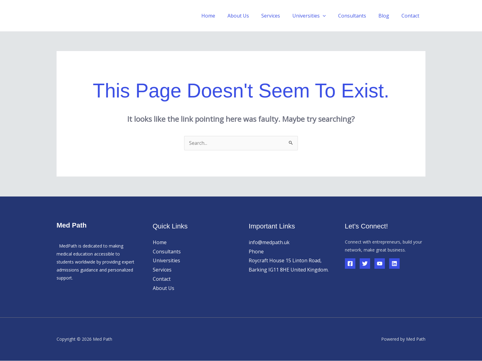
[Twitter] (365, 264)
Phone (256, 251)
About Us (252, 15)
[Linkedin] (394, 264)
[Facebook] (350, 264)
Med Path (81, 16)
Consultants (358, 15)
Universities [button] (317, 15)
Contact (412, 15)
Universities (166, 260)
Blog (387, 15)
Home (224, 15)
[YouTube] (379, 264)
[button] (331, 15)
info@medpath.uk (269, 242)
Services (281, 15)
